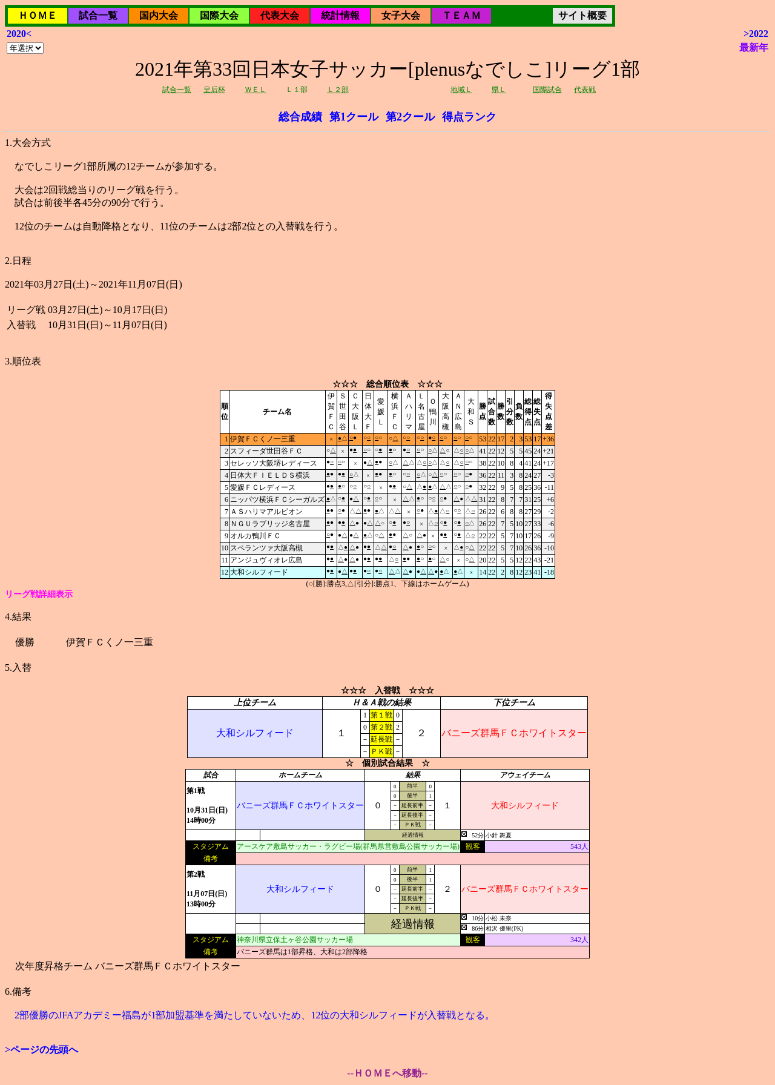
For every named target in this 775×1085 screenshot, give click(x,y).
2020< (19, 33)
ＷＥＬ (255, 89)
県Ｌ (499, 89)
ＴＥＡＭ (461, 15)
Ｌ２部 (338, 89)
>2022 (756, 33)
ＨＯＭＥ (37, 15)
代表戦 (585, 89)
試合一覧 (98, 15)
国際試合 (547, 89)
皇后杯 (214, 89)
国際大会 (219, 15)
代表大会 (279, 15)
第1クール (353, 117)
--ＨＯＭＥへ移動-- (387, 1073)
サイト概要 (582, 15)
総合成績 (300, 117)
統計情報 (340, 15)
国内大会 (158, 15)
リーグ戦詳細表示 (39, 594)
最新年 (753, 47)
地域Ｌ (461, 89)
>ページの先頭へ (41, 1049)
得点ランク (469, 117)
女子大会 (400, 15)
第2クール (410, 117)
